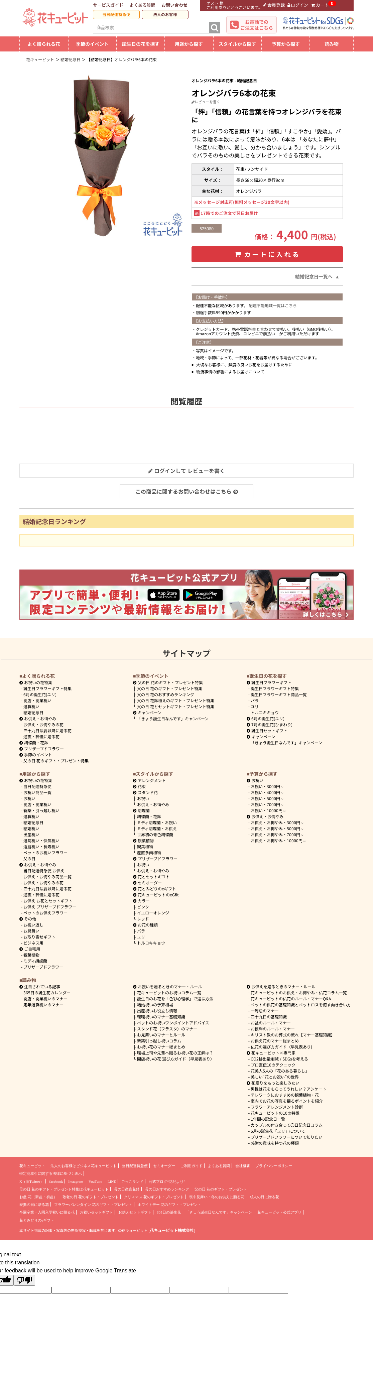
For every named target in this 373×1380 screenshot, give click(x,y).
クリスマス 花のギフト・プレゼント (154, 1197)
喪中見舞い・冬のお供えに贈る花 (216, 1197)
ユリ (255, 706)
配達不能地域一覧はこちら (273, 305)
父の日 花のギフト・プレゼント (221, 1189)
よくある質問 (142, 5)
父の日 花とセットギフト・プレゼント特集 (175, 706)
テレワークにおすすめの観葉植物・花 (285, 1095)
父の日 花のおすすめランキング (165, 694)
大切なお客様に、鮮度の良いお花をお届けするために (244, 364)
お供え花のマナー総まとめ (275, 1040)
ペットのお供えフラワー (45, 912)
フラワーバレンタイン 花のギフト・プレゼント (93, 1205)
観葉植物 (31, 955)
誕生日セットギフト (267, 730)
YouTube (95, 1181)
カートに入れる (267, 254)
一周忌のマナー (265, 1010)
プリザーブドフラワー (41, 748)
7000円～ (267, 804)
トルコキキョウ (265, 712)
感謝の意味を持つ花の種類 (275, 1143)
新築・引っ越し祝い (41, 810)
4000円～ (267, 792)
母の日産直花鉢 (127, 1189)
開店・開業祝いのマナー (45, 998)
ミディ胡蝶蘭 (35, 961)
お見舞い (31, 930)
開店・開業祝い (37, 700)
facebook (56, 1181)
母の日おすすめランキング (167, 1189)
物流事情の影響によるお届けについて (230, 371)
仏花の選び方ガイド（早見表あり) (281, 1046)
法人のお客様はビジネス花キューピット (83, 1166)
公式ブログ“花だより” (167, 1181)
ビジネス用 (33, 943)
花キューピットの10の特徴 (275, 1113)
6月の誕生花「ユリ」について (278, 1131)
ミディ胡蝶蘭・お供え (157, 828)
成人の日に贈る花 (264, 1197)
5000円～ (267, 798)
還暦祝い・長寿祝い (41, 846)
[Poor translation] (24, 1280)
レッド (143, 918)
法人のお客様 (165, 14)
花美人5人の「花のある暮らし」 (280, 1071)
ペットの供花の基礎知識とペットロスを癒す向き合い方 (301, 1004)
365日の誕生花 (169, 1212)
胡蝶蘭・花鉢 (33, 742)
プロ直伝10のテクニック (273, 1065)
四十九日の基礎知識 (269, 1016)
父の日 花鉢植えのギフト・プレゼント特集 (175, 700)
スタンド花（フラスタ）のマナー (167, 1028)
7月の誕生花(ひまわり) (269, 724)
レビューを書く (206, 101)
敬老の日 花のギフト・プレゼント (91, 1197)
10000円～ (268, 810)
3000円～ (267, 786)
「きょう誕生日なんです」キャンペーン (173, 718)
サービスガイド (108, 5)
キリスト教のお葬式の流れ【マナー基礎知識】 (293, 1034)
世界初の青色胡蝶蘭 (155, 834)
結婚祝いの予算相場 (155, 1004)
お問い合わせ (174, 5)
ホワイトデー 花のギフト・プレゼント (169, 1205)
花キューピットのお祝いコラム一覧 (169, 992)
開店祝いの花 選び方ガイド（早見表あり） (175, 1058)
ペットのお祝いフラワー (45, 852)
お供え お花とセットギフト (48, 900)
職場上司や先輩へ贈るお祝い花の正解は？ (175, 1052)
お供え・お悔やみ (40, 718)
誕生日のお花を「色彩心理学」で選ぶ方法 (175, 998)
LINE (112, 1181)
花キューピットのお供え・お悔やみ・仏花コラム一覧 (299, 992)
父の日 (29, 858)
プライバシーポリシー (273, 1166)
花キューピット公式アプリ (279, 1212)
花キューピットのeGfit (156, 894)
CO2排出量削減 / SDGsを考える (279, 1058)
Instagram (75, 1181)
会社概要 (242, 1166)
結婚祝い (31, 828)
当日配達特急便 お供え (44, 870)
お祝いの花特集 (38, 682)
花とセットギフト (151, 876)
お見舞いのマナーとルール (161, 1034)
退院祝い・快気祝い (41, 840)
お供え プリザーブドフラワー (49, 906)
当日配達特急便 (116, 14)
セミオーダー (147, 882)
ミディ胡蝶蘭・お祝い (157, 822)
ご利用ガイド (191, 1166)
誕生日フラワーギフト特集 (47, 688)
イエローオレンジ (153, 912)
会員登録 (274, 5)
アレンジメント (149, 780)
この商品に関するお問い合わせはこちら (186, 491)
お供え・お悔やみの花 (43, 724)
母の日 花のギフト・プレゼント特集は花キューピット (64, 1189)
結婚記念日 (33, 712)
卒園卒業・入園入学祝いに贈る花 (47, 1212)
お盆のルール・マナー (271, 1022)
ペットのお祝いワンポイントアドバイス (173, 1022)
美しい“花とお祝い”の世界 (275, 1077)
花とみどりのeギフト (154, 888)
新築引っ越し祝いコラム (159, 1040)
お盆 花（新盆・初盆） (38, 1197)
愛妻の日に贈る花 (34, 1205)
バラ (255, 700)
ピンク (143, 906)
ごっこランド (132, 1181)
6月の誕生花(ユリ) (39, 694)
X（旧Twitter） (31, 1181)
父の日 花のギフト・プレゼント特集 (56, 760)
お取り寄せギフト (39, 936)
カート (320, 5)
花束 (139, 786)
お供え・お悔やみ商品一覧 (47, 876)
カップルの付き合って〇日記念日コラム (287, 1125)
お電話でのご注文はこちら (256, 24)
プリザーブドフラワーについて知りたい (287, 1137)
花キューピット (32, 1166)
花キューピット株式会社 (172, 1230)
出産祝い (31, 834)
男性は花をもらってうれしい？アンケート (289, 1089)
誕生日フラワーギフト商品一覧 (279, 694)
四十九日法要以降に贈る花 (47, 730)
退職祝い (31, 706)
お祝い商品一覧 (37, 792)
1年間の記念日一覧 (268, 1119)
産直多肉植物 (149, 852)
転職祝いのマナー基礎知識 (161, 1016)
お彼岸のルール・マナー (273, 1028)
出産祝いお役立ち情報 (157, 1010)
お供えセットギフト (134, 1212)
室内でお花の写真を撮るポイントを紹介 (287, 1101)
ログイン (297, 5)
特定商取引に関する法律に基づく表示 (50, 1173)
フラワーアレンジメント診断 (277, 1107)
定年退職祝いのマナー (43, 1004)
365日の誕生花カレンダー (47, 992)
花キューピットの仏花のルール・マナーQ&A (291, 998)
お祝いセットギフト (96, 1212)
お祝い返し (33, 924)
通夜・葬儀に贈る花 (41, 736)
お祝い (29, 798)
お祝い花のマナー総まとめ (161, 1046)
